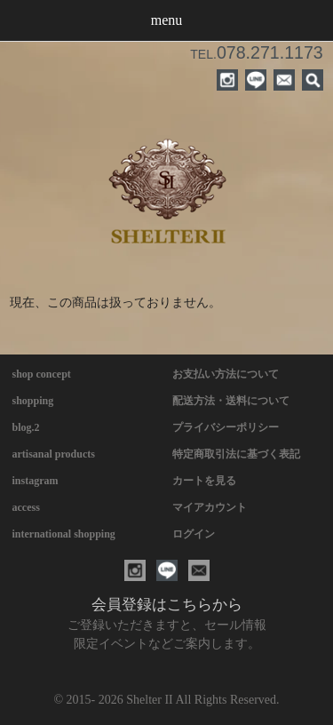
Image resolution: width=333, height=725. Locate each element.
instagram (35, 480)
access (26, 507)
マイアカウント (209, 507)
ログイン (193, 534)
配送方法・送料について (230, 400)
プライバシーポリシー (225, 427)
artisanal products (53, 454)
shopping (33, 400)
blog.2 (26, 427)
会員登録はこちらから (166, 604)
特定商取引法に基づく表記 (236, 454)
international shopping (63, 534)
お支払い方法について (225, 374)
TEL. (256, 54)
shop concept (41, 374)
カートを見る (204, 480)
